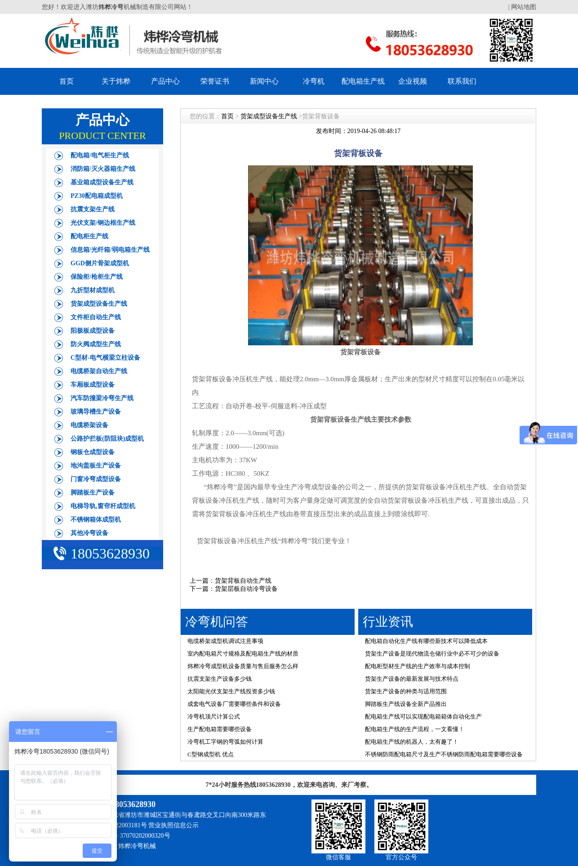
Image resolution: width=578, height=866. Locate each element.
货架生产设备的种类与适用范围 (406, 691)
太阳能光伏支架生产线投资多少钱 (231, 691)
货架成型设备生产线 (99, 303)
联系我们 (462, 81)
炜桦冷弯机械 (137, 846)
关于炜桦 (116, 81)
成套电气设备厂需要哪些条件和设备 (234, 704)
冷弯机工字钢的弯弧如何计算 (225, 741)
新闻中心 (264, 81)
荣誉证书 (214, 81)
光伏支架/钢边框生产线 (103, 222)
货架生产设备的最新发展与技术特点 (411, 678)
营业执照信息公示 (173, 825)
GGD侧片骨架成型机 (100, 263)
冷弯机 (314, 81)
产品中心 (165, 81)
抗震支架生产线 (93, 209)
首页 (66, 81)
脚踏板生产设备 (93, 492)
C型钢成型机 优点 (210, 754)
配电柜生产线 (89, 236)
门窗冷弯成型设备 (96, 479)
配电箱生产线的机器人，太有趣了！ (411, 741)
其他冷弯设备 (89, 533)
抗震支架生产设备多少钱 (219, 678)
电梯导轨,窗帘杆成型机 (103, 506)
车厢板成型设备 (93, 384)
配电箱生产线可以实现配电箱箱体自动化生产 (423, 716)
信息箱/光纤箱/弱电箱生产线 (110, 249)
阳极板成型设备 (93, 330)
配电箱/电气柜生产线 (100, 155)
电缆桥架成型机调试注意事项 (225, 641)
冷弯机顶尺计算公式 (213, 716)
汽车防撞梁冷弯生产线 (102, 398)
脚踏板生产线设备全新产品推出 (406, 704)
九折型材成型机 (93, 290)
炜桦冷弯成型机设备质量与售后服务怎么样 (242, 666)
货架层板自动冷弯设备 (246, 588)
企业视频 (412, 81)
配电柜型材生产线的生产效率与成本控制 (417, 666)
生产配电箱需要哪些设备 (219, 729)
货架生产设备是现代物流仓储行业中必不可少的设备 (432, 653)
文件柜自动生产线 (96, 317)
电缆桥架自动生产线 (99, 371)
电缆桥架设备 (89, 425)
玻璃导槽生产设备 (96, 411)
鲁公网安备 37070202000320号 (128, 835)
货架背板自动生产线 (243, 580)
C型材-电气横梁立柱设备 (105, 357)
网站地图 (523, 7)
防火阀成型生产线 (96, 344)
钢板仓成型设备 (93, 452)
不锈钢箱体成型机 (96, 519)
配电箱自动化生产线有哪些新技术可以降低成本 (426, 641)
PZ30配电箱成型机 (97, 195)
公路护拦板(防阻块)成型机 (107, 438)
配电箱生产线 (363, 81)
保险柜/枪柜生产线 (97, 276)
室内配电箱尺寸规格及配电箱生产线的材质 (242, 653)
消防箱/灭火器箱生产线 (103, 168)
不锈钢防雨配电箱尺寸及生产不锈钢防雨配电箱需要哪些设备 (444, 754)
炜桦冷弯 (111, 7)
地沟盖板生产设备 (96, 465)
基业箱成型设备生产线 (102, 182)
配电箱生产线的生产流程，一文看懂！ (414, 729)
